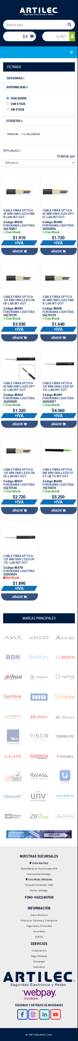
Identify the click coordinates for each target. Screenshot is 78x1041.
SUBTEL (39, 936)
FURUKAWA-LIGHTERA (19, 225)
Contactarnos (39, 950)
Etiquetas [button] (15, 121)
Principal (13, 134)
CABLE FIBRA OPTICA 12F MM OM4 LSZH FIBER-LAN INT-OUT (19, 300)
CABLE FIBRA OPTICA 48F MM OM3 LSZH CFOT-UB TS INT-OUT (57, 473)
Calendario (39, 966)
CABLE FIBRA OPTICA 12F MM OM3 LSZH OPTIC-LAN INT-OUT (19, 559)
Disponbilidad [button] (17, 87)
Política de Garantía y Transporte (39, 920)
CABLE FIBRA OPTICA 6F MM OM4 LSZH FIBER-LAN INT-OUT (19, 214)
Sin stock (17, 109)
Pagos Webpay (39, 956)
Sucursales (39, 931)
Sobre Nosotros (39, 915)
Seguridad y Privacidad (39, 925)
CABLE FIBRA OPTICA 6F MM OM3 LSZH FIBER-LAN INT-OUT (58, 300)
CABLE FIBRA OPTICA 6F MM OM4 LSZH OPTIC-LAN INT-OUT (58, 214)
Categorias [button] (16, 78)
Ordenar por (66, 156)
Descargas (39, 961)
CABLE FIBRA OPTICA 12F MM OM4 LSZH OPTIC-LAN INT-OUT (58, 387)
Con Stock (18, 104)
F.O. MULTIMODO (31, 134)
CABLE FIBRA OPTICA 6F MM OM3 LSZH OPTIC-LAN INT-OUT (19, 387)
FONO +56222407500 (39, 897)
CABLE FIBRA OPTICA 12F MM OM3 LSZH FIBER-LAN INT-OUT (19, 473)
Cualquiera (19, 98)
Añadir (19, 251)
